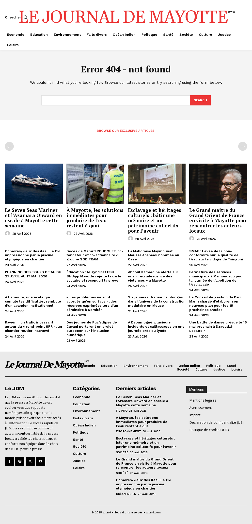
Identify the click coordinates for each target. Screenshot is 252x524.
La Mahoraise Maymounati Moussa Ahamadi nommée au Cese (153, 255)
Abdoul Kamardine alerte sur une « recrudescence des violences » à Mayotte (153, 276)
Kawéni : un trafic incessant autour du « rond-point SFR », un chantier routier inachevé (33, 326)
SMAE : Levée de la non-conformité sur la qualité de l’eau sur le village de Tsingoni (216, 255)
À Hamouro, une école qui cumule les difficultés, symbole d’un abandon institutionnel (33, 301)
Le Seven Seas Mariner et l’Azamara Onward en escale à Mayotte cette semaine (33, 218)
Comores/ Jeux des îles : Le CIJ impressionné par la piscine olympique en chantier (32, 255)
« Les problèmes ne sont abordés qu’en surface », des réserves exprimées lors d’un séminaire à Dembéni (92, 303)
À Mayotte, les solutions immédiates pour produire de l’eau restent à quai (94, 218)
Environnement (128, 431)
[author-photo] (8, 233)
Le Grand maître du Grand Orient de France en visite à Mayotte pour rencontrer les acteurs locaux (218, 220)
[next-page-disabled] (242, 146)
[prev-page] (9, 146)
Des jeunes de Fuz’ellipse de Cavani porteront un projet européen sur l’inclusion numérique (91, 328)
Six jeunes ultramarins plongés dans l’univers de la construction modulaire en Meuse (157, 301)
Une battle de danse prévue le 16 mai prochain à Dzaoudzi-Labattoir (218, 326)
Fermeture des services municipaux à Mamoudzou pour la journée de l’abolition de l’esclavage (216, 278)
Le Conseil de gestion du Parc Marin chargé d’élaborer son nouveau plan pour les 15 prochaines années (215, 303)
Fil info (121, 410)
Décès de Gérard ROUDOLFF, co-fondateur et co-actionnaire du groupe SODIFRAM (94, 255)
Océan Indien (126, 494)
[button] (17, 17)
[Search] (200, 100)
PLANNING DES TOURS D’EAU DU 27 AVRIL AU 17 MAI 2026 (33, 274)
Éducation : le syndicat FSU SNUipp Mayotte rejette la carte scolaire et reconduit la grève (93, 276)
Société (122, 452)
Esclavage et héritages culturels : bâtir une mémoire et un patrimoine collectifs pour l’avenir (154, 220)
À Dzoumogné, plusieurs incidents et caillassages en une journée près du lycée (156, 326)
